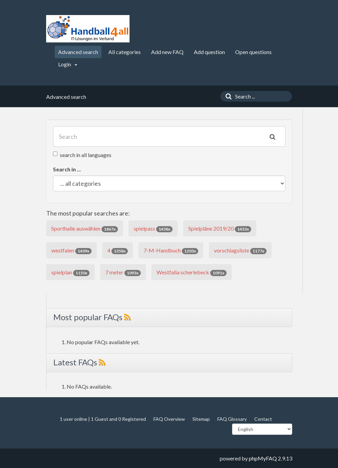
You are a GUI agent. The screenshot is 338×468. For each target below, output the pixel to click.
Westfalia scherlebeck (192, 272)
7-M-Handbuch (171, 250)
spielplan (70, 272)
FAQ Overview (169, 419)
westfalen (71, 250)
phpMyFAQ (263, 458)
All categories (124, 52)
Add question (209, 52)
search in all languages (82, 155)
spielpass (153, 228)
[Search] (226, 96)
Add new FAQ (167, 52)
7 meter (123, 272)
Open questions (253, 52)
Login (67, 64)
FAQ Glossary (232, 419)
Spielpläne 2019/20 (219, 228)
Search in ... (67, 169)
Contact (263, 419)
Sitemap (201, 419)
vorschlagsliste (240, 250)
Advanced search (78, 52)
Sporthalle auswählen (84, 228)
